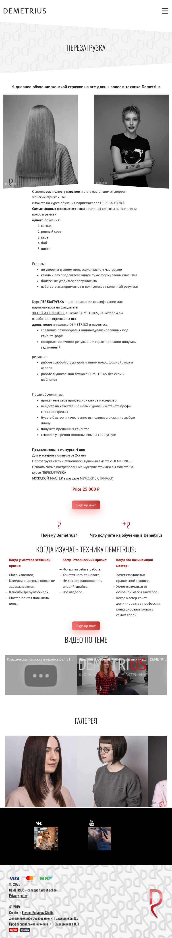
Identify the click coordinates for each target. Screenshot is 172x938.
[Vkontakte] (46, 838)
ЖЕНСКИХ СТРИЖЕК (48, 313)
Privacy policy (18, 895)
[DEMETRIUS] (156, 904)
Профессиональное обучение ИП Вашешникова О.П (44, 924)
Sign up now (86, 505)
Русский (25, 930)
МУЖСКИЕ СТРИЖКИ (96, 478)
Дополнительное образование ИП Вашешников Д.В (43, 918)
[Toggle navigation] (162, 11)
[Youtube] (99, 838)
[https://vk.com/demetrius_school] (39, 822)
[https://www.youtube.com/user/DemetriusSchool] (91, 822)
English (13, 930)
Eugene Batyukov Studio (38, 912)
